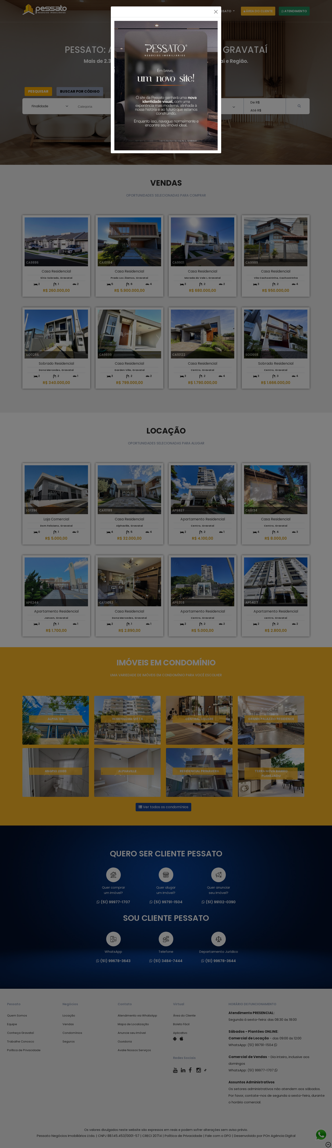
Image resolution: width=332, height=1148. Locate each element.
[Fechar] (215, 11)
